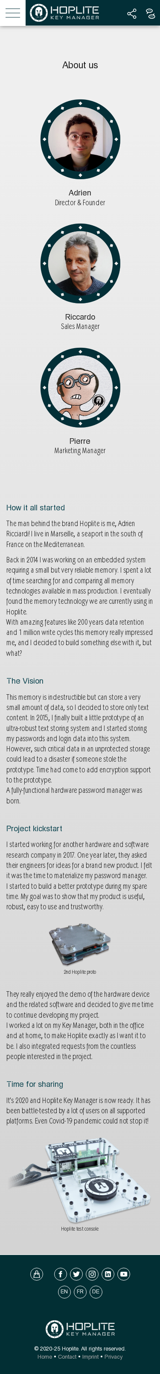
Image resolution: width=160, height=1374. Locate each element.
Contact (67, 1357)
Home (45, 1357)
